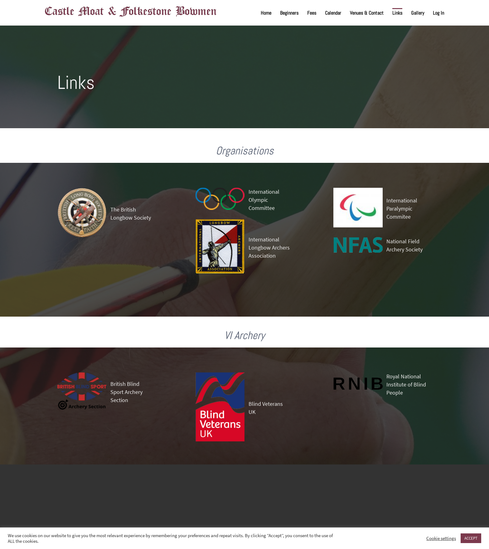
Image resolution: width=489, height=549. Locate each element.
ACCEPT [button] (470, 538)
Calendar (333, 13)
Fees (311, 13)
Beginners (289, 13)
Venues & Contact (367, 13)
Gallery (417, 13)
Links (397, 13)
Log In (438, 13)
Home (266, 13)
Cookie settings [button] (441, 538)
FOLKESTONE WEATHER (244, 497)
